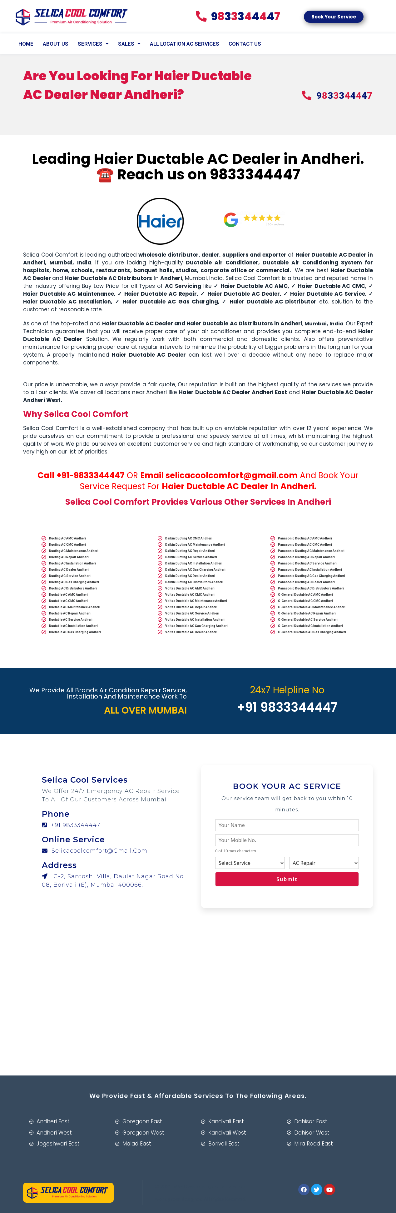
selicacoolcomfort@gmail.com (232, 475)
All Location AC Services (184, 44)
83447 (238, 16)
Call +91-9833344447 (81, 475)
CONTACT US (245, 44)
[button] (334, 17)
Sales (129, 43)
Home (25, 44)
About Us (55, 44)
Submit (286, 879)
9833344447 (255, 174)
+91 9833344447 (71, 825)
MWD (180, 1186)
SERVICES (93, 43)
